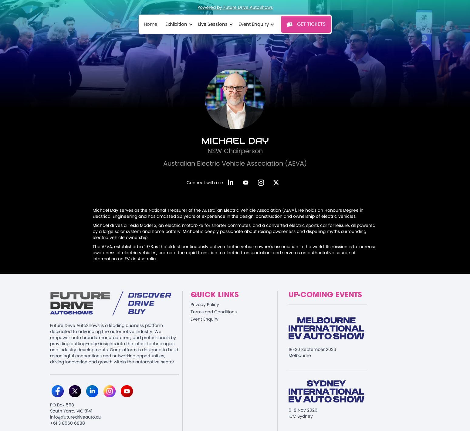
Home (150, 24)
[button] (178, 24)
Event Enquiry (204, 319)
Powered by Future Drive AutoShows (235, 7)
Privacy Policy (205, 304)
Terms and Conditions (214, 312)
